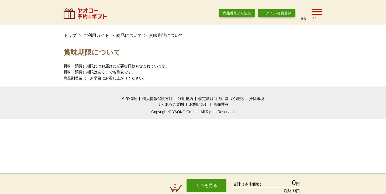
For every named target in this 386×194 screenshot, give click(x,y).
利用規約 (185, 98)
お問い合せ (198, 104)
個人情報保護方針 (157, 98)
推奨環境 (256, 98)
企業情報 (129, 98)
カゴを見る (206, 185)
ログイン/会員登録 (276, 13)
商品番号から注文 (237, 13)
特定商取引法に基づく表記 (221, 98)
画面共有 (221, 104)
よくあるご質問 (170, 104)
